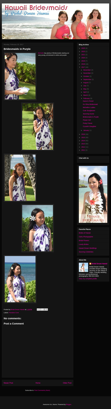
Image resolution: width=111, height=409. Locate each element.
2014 (83, 141)
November (87, 73)
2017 (83, 67)
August (86, 82)
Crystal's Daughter (89, 126)
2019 (83, 61)
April (85, 92)
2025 (83, 48)
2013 (83, 144)
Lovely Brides (84, 244)
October (86, 76)
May (85, 89)
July (85, 86)
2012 (83, 147)
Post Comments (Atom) (42, 390)
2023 (83, 51)
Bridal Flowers (84, 240)
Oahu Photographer (86, 237)
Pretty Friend (87, 123)
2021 (83, 55)
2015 (83, 137)
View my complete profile (88, 279)
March (85, 95)
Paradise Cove (14, 312)
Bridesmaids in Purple (91, 117)
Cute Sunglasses (89, 110)
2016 (83, 134)
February (86, 98)
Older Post (67, 383)
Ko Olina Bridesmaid (90, 104)
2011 (83, 150)
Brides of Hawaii (85, 233)
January (86, 130)
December (87, 70)
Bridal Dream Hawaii (99, 264)
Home (38, 383)
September (87, 79)
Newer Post (8, 383)
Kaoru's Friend (88, 101)
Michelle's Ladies (89, 107)
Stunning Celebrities (86, 252)
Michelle (41, 53)
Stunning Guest (88, 114)
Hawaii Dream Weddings (88, 248)
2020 (83, 58)
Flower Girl (87, 120)
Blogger (68, 404)
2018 (83, 64)
